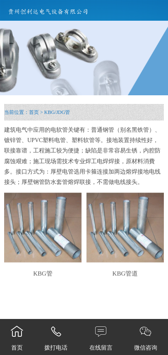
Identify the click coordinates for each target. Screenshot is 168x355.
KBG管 (43, 277)
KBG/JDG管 (57, 112)
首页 (34, 112)
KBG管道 (125, 277)
